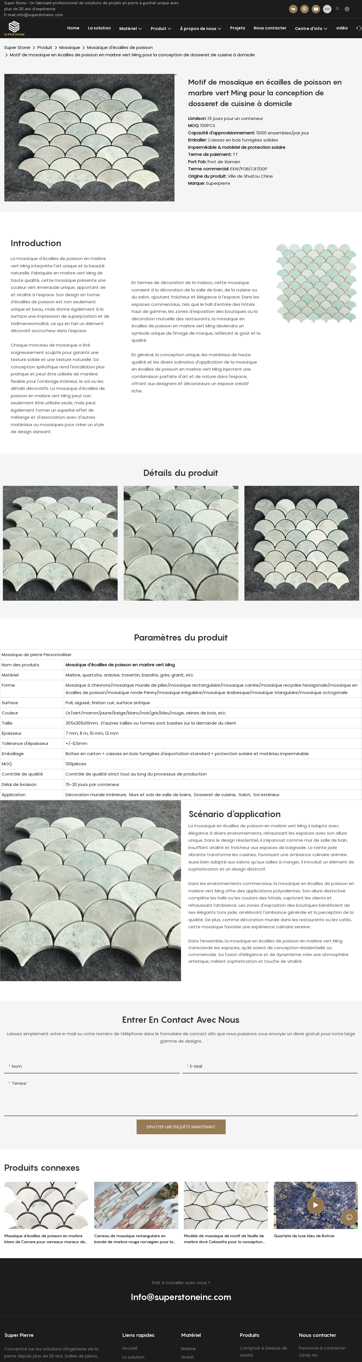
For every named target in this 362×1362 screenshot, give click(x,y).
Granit (187, 1357)
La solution (133, 1357)
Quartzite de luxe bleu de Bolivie (304, 1235)
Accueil (129, 1348)
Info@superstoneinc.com (181, 1297)
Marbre (188, 1349)
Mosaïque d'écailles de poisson (120, 47)
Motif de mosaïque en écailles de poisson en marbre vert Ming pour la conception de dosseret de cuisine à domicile (132, 55)
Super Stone (17, 47)
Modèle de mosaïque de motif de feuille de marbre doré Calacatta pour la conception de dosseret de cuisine (224, 1239)
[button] (360, 28)
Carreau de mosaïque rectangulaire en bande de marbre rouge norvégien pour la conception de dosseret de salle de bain (133, 1239)
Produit (44, 47)
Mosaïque (69, 47)
